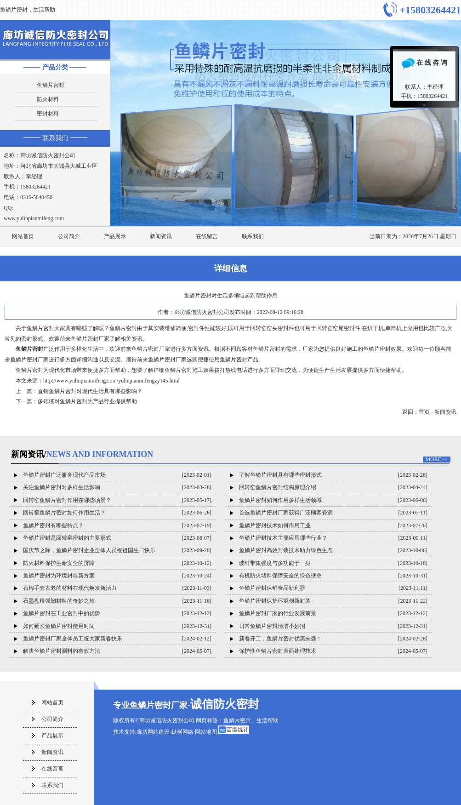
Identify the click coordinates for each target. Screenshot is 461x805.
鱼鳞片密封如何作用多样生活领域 (280, 500)
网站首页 (23, 236)
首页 (424, 412)
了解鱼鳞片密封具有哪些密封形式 (280, 475)
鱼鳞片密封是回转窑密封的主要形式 (67, 538)
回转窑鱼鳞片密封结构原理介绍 (277, 487)
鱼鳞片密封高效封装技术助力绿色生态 (286, 550)
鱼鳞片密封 (50, 85)
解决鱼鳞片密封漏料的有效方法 (61, 651)
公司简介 (69, 236)
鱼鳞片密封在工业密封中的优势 (61, 613)
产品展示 (115, 236)
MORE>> (436, 459)
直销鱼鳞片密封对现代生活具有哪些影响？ (90, 391)
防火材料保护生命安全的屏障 (59, 563)
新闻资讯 (161, 236)
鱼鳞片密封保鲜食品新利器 (272, 588)
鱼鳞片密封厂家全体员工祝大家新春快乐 (72, 638)
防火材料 (48, 99)
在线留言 (207, 236)
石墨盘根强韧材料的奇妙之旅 (59, 601)
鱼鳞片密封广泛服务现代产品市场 (64, 475)
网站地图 (206, 732)
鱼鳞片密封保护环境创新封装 (275, 601)
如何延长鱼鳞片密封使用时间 (59, 626)
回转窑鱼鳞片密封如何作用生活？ (64, 512)
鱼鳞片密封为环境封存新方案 (59, 575)
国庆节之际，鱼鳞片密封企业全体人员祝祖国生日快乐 (89, 550)
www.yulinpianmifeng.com (34, 218)
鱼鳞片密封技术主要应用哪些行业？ (283, 538)
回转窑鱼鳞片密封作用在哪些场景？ (67, 500)
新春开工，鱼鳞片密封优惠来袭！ (280, 638)
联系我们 (55, 138)
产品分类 (55, 67)
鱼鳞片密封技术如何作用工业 (275, 525)
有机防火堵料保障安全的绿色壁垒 (280, 575)
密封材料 (48, 113)
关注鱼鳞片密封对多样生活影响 (61, 487)
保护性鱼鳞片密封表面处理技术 (277, 651)
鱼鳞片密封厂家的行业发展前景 (277, 613)
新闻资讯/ (82, 454)
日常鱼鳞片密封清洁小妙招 (272, 626)
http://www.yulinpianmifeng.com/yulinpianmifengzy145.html (111, 380)
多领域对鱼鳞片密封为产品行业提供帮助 (87, 401)
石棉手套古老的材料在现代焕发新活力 (70, 588)
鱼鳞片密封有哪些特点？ (53, 525)
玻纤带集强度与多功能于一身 (275, 563)
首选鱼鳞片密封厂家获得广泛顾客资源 (286, 512)
